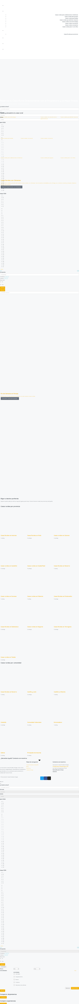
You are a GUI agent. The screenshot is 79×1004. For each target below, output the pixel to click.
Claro (2, 269)
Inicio (76, 5)
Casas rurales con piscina (71, 25)
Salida (1, 794)
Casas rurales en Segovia (35, 627)
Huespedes (3, 272)
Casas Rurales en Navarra (62, 566)
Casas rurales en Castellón (9, 566)
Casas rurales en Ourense (8, 596)
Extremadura (58, 722)
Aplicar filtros (75, 988)
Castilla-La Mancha (59, 692)
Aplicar (2, 287)
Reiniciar (68, 988)
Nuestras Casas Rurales (72, 11)
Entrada (2, 789)
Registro (9, 55)
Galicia (3, 753)
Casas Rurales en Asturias (9, 535)
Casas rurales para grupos (71, 16)
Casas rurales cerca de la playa (70, 21)
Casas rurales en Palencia (35, 596)
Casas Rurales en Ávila (34, 535)
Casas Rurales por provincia (71, 34)
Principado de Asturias (34, 753)
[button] (75, 970)
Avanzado (3, 966)
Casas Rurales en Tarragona (62, 627)
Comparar (3, 997)
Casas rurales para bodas (71, 18)
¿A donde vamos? (4, 106)
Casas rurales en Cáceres (61, 535)
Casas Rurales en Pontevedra (63, 596)
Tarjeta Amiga (74, 38)
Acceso (3, 55)
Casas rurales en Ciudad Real (36, 566)
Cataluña (3, 722)
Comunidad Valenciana (34, 722)
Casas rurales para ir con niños (70, 26)
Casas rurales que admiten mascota (69, 20)
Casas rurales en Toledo (8, 657)
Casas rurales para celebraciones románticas (66, 15)
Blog (77, 43)
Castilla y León (31, 692)
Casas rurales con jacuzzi (71, 23)
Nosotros (75, 49)
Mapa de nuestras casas (72, 30)
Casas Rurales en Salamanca (9, 627)
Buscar (2, 290)
